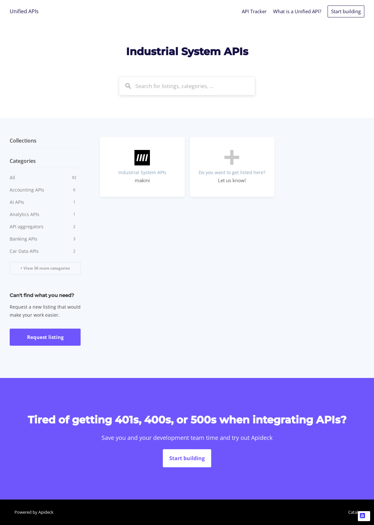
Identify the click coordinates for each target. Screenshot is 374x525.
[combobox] (187, 86)
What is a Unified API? (297, 11)
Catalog (355, 512)
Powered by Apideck (34, 512)
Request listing (45, 337)
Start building (346, 11)
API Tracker (254, 11)
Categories (23, 160)
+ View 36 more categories (45, 268)
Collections (23, 140)
